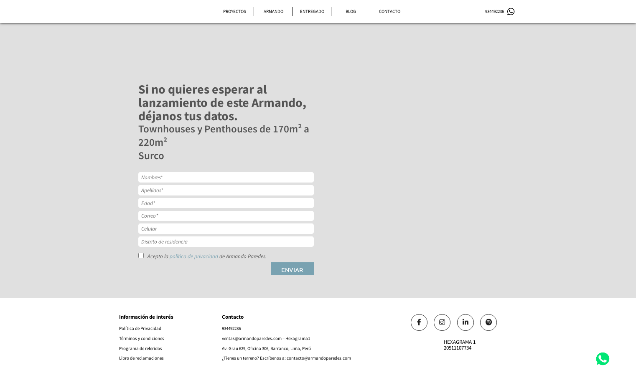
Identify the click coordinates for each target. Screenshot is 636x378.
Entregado (312, 11)
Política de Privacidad (140, 328)
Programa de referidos (140, 348)
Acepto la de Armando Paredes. (202, 256)
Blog (351, 11)
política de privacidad (194, 256)
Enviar (292, 270)
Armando (273, 11)
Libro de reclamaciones (141, 358)
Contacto (389, 11)
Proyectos (234, 11)
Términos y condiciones (141, 338)
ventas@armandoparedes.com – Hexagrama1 (266, 338)
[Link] (419, 322)
